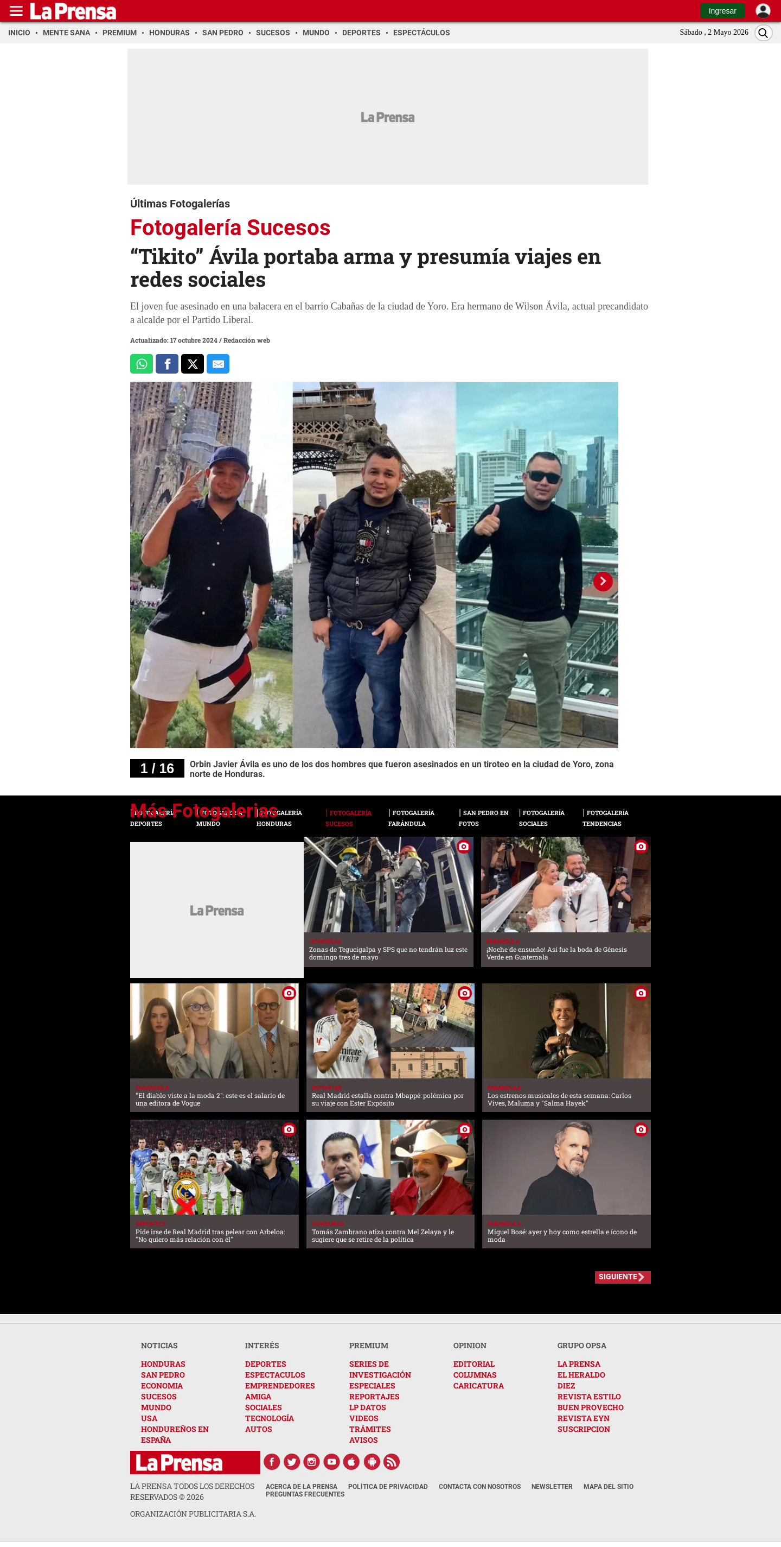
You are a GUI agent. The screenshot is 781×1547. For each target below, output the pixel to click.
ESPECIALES (372, 1385)
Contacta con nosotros (480, 1487)
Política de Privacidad (388, 1487)
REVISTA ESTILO (589, 1396)
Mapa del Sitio (608, 1487)
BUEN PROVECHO (591, 1407)
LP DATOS (367, 1407)
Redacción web (246, 340)
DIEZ (566, 1385)
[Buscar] (763, 32)
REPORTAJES (374, 1396)
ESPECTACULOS (275, 1374)
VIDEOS (364, 1418)
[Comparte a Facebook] (167, 364)
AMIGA (258, 1396)
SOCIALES (263, 1407)
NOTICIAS (159, 1345)
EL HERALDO (581, 1374)
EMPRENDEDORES (280, 1385)
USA (149, 1418)
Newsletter (552, 1487)
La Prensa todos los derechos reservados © (192, 1491)
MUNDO (156, 1407)
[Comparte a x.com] (192, 364)
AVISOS (363, 1440)
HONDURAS (163, 1364)
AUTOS (258, 1429)
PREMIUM (368, 1345)
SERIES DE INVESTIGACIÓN (380, 1369)
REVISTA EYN (584, 1418)
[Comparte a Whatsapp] (141, 364)
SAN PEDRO (163, 1374)
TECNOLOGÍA (269, 1418)
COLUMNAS (475, 1374)
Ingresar (723, 11)
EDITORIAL (474, 1364)
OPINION (469, 1345)
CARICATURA (478, 1385)
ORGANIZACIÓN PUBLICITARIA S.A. (193, 1513)
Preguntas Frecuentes (305, 1494)
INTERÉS (262, 1345)
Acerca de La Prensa (301, 1487)
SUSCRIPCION (584, 1429)
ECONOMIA (162, 1385)
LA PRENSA (579, 1364)
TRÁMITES (370, 1429)
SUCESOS (159, 1396)
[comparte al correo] (218, 364)
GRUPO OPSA (582, 1345)
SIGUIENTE (618, 1276)
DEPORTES (265, 1364)
